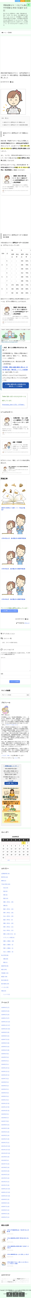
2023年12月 (5, 1068)
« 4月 (8, 860)
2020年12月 (5, 1188)
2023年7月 (5, 1078)
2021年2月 (5, 1181)
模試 (11, 32)
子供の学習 (5, 884)
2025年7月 (5, 1039)
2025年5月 (5, 1046)
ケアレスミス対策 (8, 937)
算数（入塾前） (8, 941)
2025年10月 (5, 1028)
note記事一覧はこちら (11, 783)
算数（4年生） (8, 902)
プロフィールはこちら (12, 724)
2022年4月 (5, 1132)
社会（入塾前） (8, 951)
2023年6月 (5, 1082)
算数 (5, 905)
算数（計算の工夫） (9, 934)
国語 (5, 898)
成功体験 (5, 1281)
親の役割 (5, 983)
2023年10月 (5, 1075)
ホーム (4, 32)
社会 (5, 887)
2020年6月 (5, 1210)
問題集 (22, 1281)
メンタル (4, 987)
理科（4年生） (8, 912)
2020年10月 (5, 1196)
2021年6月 (5, 1167)
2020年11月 (5, 1192)
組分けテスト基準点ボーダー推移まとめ (14, 122)
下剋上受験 (3, 1278)
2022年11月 (5, 1107)
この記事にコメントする (9, 610)
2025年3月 (5, 1053)
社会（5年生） (8, 930)
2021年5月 (5, 1171)
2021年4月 (5, 1174)
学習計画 (9, 1282)
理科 (5, 895)
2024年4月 (5, 1060)
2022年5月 (5, 1128)
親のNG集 (4, 980)
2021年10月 (5, 1153)
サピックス (26, 1281)
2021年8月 (5, 1160)
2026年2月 (5, 1014)
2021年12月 (5, 1146)
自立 (27, 1278)
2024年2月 (5, 1064)
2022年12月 (5, 1103)
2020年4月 (5, 1217)
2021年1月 (5, 1185)
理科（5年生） (8, 927)
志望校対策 (5, 873)
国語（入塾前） (8, 944)
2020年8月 (5, 1203)
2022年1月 (5, 1142)
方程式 (20, 1280)
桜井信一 (17, 1280)
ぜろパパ (26, 623)
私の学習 (4, 955)
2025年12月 (5, 1021)
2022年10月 (5, 1110)
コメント (3, 657)
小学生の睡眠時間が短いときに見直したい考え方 (18, 1254)
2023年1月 (5, 1100)
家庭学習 (4, 966)
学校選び (4, 973)
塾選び (4, 976)
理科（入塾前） (8, 948)
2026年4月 (5, 1007)
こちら (16, 758)
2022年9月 (5, 1114)
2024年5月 (5, 1057)
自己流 (19, 1281)
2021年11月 (5, 1149)
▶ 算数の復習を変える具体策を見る (16, 385)
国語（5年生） (8, 919)
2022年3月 (5, 1135)
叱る (28, 1280)
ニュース (6, 994)
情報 (3, 991)
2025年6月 (5, 1043)
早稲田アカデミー (21, 1278)
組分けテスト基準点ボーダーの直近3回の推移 (15, 125)
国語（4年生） (8, 909)
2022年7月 (5, 1121)
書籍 (2, 1281)
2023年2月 (5, 1096)
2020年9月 (5, 1199)
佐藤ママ (16, 1281)
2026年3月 (5, 1011)
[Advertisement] (15, 55)
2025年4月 (5, 1050)
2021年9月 (5, 1156)
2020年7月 (5, 1206)
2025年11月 (5, 1025)
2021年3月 (5, 1178)
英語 (5, 891)
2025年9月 (5, 1032)
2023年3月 (5, 1092)
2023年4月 (5, 1089)
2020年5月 (5, 1213)
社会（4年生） (8, 916)
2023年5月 (5, 1085)
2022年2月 (5, 1139)
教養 (3, 880)
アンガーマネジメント (8, 1280)
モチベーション (9, 1278)
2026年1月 (5, 1018)
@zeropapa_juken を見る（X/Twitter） (13, 404)
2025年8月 (5, 1036)
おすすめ (15, 1278)
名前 (2, 673)
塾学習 (4, 877)
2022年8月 (5, 1117)
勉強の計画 (24, 1280)
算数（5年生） (8, 923)
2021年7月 (5, 1164)
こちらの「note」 (5, 755)
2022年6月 (5, 1124)
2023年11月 (5, 1071)
